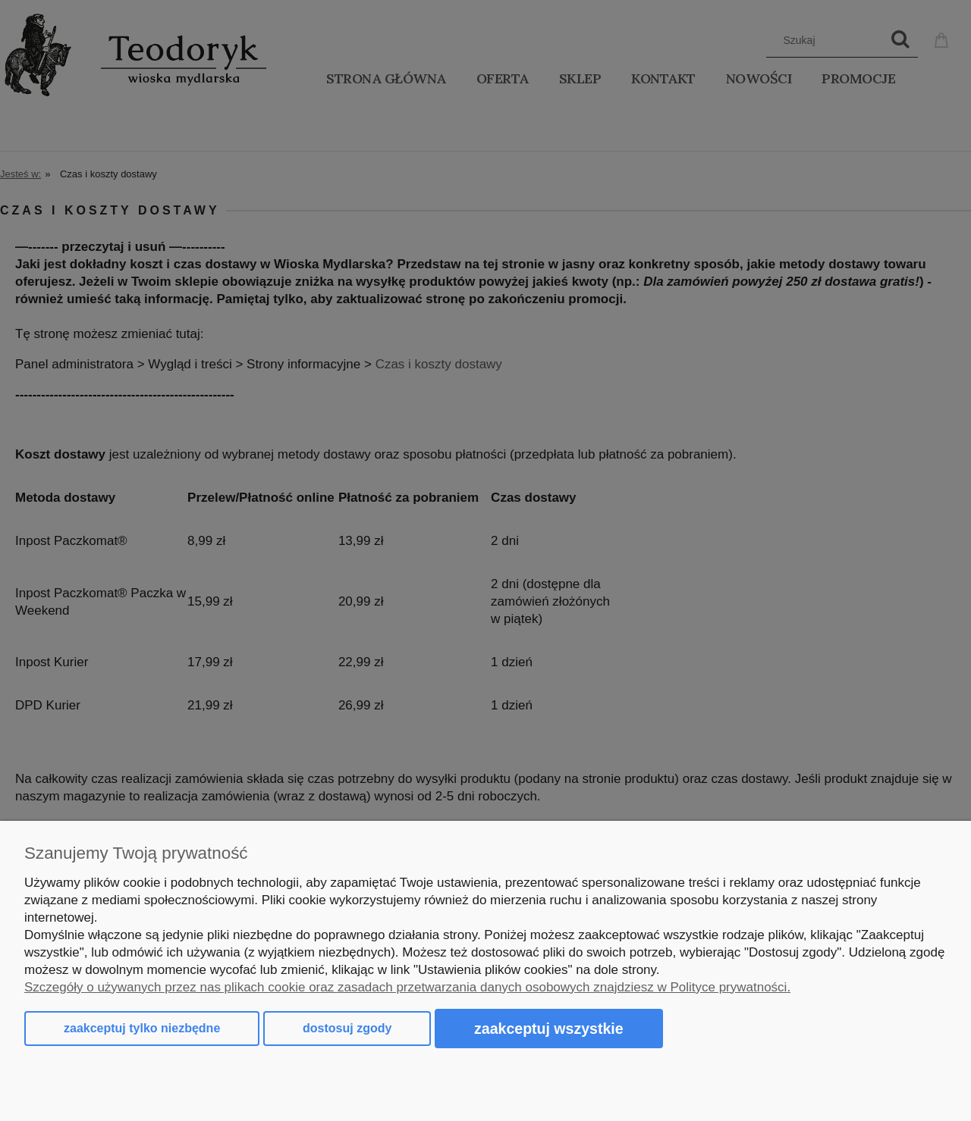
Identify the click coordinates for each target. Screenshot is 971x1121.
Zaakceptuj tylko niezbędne (142, 1028)
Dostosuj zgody (347, 1028)
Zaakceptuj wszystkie (549, 1028)
